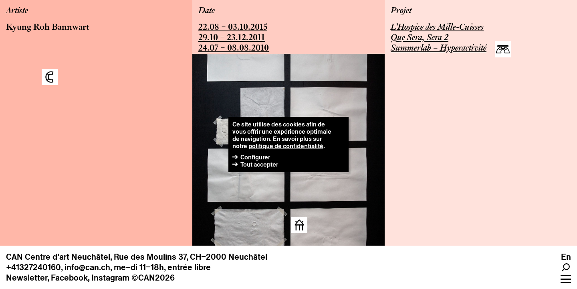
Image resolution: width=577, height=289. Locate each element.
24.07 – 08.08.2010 (233, 48)
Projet (401, 11)
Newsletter (26, 277)
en (566, 257)
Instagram (110, 277)
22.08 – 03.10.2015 (232, 28)
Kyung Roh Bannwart (47, 28)
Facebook (69, 277)
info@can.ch (87, 267)
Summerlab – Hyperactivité (438, 48)
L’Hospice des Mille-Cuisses (437, 28)
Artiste (17, 11)
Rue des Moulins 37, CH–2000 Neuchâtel (190, 257)
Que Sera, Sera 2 (419, 38)
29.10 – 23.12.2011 (231, 38)
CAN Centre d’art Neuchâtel (58, 257)
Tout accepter (259, 164)
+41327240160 (33, 267)
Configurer (255, 157)
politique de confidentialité (285, 146)
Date (206, 11)
